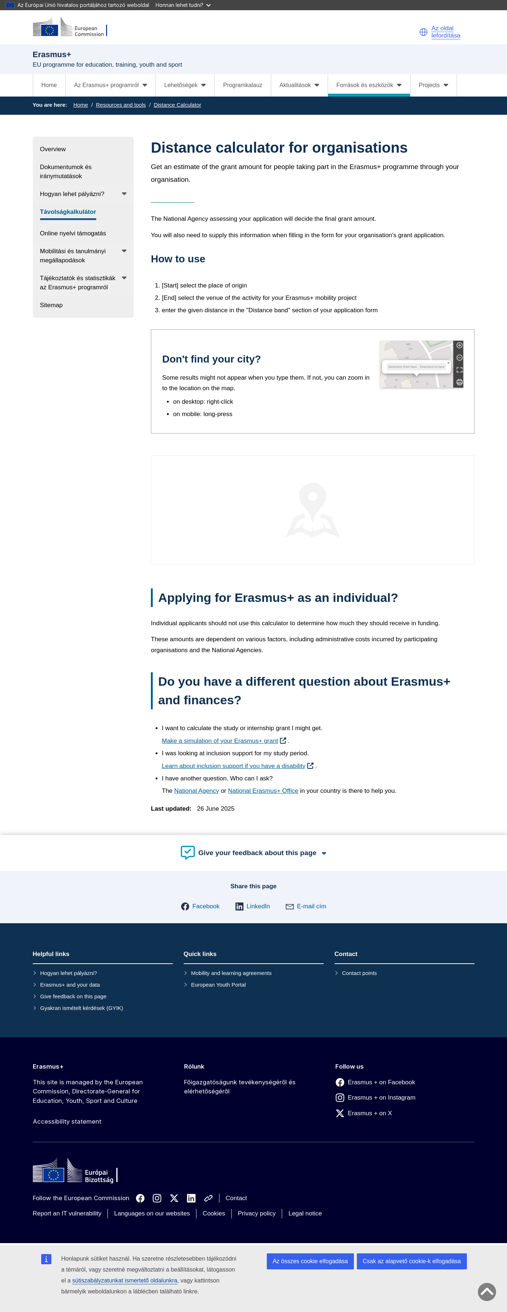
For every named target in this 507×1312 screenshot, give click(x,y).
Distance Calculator (177, 105)
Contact (236, 1198)
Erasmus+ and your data (70, 985)
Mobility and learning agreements (231, 973)
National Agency (196, 790)
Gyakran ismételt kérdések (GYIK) (81, 1008)
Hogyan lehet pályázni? (68, 973)
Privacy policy (257, 1213)
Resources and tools (121, 105)
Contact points (359, 973)
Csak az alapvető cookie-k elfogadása (412, 1261)
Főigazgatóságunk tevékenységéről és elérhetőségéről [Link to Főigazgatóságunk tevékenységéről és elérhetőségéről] (240, 1086)
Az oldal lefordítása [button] (446, 32)
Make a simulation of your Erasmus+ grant (220, 740)
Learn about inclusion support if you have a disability (233, 766)
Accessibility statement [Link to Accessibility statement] (67, 1121)
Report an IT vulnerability (67, 1213)
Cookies (214, 1213)
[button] (423, 32)
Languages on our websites (152, 1213)
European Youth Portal (218, 985)
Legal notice (305, 1213)
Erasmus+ (48, 1066)
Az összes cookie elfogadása (310, 1261)
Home (49, 85)
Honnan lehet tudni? (183, 5)
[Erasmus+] (75, 27)
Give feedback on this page (73, 996)
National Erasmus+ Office (263, 790)
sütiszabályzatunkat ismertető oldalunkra (124, 1280)
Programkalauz (242, 85)
